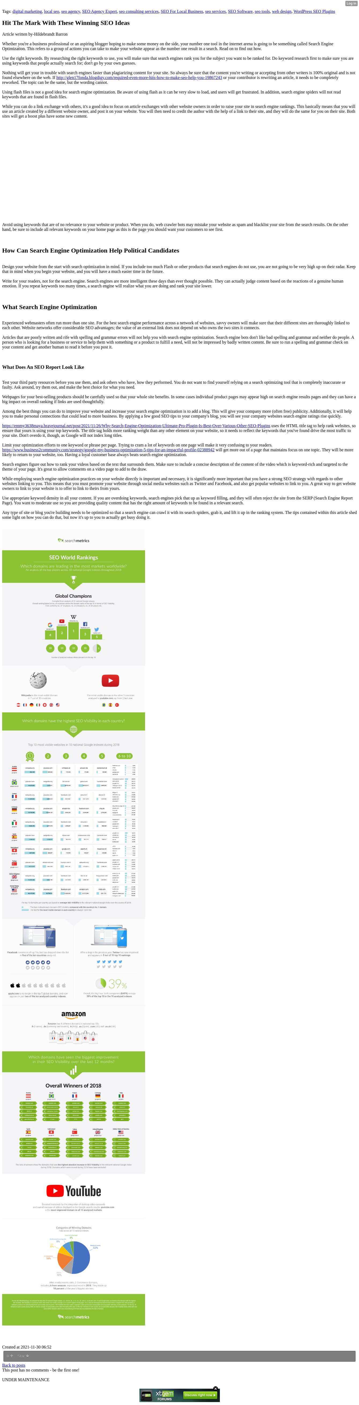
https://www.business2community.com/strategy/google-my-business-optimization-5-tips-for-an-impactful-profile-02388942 (108, 450)
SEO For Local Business (182, 11)
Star (23, 1356)
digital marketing (27, 11)
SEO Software (240, 11)
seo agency (70, 11)
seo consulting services (139, 11)
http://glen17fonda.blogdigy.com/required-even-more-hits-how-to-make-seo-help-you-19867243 (139, 77)
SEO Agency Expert (99, 11)
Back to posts (13, 1365)
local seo (51, 11)
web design (281, 11)
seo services (215, 11)
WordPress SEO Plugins (314, 11)
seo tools (262, 11)
